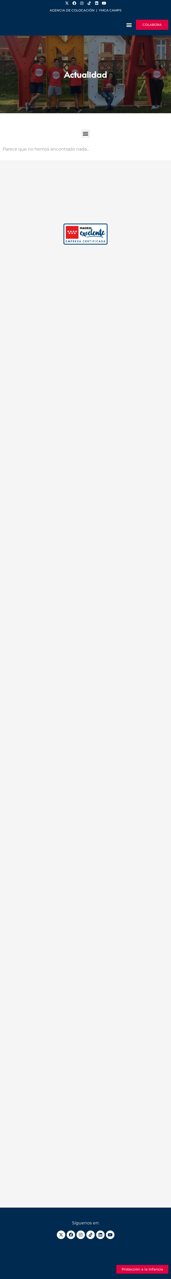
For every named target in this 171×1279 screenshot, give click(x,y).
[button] (129, 25)
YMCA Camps (110, 10)
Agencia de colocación (72, 10)
